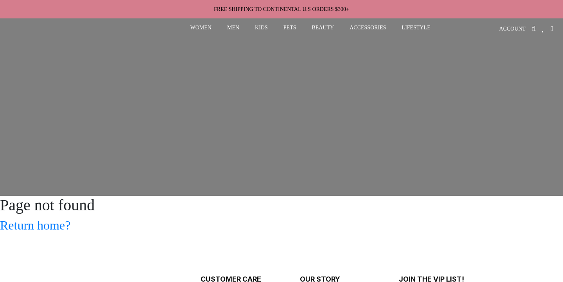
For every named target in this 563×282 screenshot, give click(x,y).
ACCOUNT (512, 29)
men (233, 28)
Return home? (35, 225)
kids (261, 28)
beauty (323, 28)
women (201, 28)
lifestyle (416, 28)
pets (289, 28)
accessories (368, 28)
